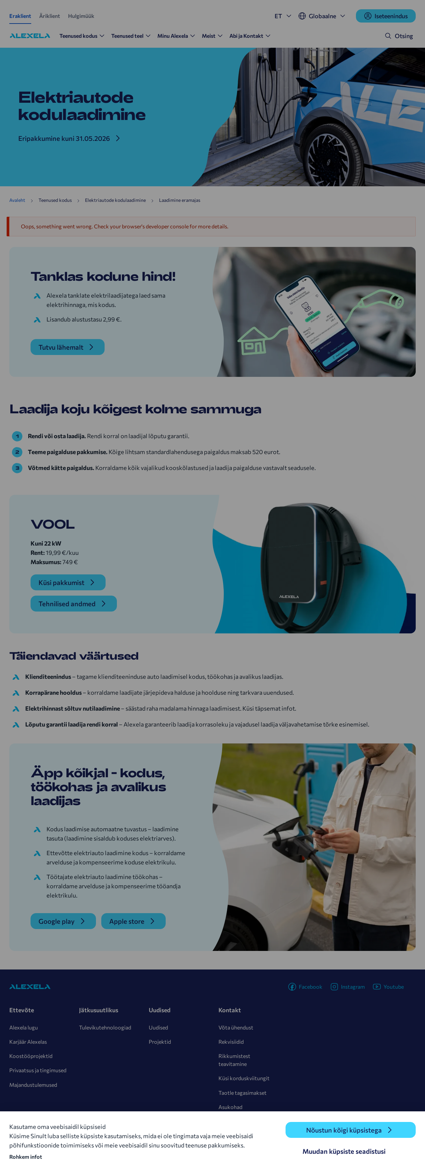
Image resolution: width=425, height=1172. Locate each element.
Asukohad (230, 1107)
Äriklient (49, 16)
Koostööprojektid (30, 1056)
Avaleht (17, 200)
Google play (57, 921)
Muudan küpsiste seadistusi (343, 1151)
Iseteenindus (386, 16)
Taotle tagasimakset (242, 1092)
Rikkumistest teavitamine (234, 1060)
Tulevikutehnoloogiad (105, 1027)
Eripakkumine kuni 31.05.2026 (64, 138)
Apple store (126, 921)
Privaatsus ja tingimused (37, 1070)
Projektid (160, 1041)
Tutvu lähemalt (61, 347)
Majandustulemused (33, 1085)
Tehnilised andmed (67, 604)
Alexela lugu (23, 1027)
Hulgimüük (81, 16)
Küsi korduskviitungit (244, 1078)
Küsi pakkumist (61, 582)
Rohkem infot (25, 1156)
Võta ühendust (235, 1027)
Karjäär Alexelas (28, 1041)
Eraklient (20, 16)
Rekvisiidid (231, 1041)
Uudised (158, 1027)
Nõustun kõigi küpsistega (344, 1130)
